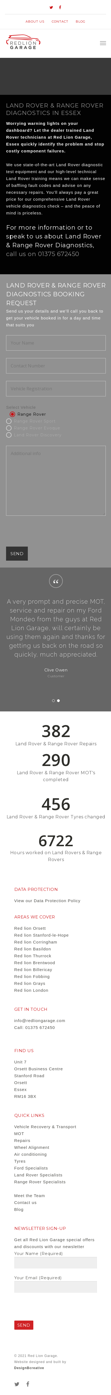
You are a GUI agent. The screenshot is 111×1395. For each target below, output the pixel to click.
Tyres (20, 1161)
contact (60, 21)
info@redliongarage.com (40, 1020)
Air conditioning (30, 1154)
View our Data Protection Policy (47, 900)
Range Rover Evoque (37, 428)
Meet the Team (29, 1195)
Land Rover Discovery (38, 434)
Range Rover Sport (35, 421)
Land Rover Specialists (38, 1175)
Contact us (25, 1202)
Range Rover (31, 414)
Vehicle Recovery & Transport (45, 1126)
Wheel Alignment (32, 1147)
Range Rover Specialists (40, 1181)
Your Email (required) (55, 1284)
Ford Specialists (31, 1168)
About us (35, 21)
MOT (19, 1133)
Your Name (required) (55, 1260)
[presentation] (48, 536)
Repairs (22, 1140)
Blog (80, 21)
